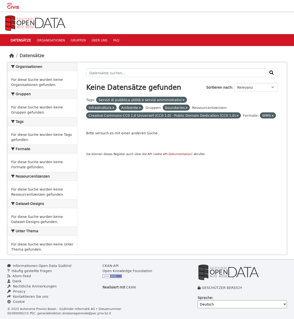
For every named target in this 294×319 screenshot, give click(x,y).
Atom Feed (19, 275)
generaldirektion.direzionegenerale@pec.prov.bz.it (74, 313)
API (150, 154)
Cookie (16, 301)
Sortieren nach (219, 87)
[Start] (11, 55)
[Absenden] (271, 72)
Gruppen (78, 40)
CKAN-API (110, 265)
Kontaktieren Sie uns (27, 296)
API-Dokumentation (177, 154)
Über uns (99, 40)
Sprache (205, 297)
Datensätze (20, 40)
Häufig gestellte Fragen (29, 270)
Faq (116, 40)
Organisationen (51, 40)
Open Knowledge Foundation (127, 270)
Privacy (16, 291)
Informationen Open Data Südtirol (39, 265)
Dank (14, 281)
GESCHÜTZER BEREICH (222, 287)
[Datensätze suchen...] (175, 72)
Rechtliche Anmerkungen (32, 286)
